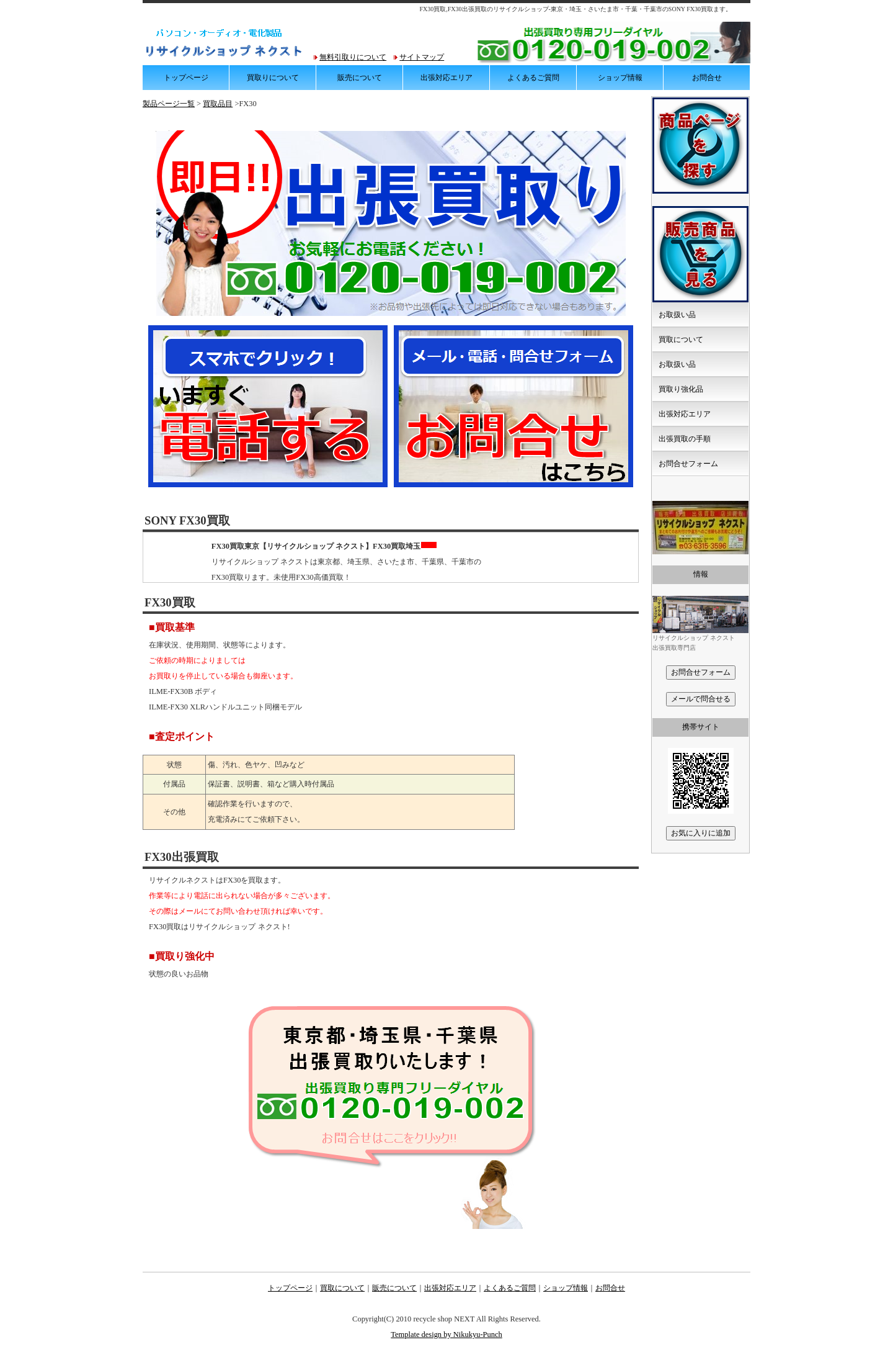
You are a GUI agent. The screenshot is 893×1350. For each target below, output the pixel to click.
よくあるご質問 (533, 77)
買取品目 (218, 103)
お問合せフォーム (688, 463)
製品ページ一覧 (169, 103)
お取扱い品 (677, 314)
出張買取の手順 (685, 438)
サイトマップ (421, 57)
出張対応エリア (446, 77)
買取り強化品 (681, 389)
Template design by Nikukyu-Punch (446, 1334)
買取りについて (273, 77)
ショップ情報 (620, 77)
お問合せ (707, 77)
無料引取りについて (352, 57)
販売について (359, 77)
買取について (681, 339)
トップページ (186, 77)
